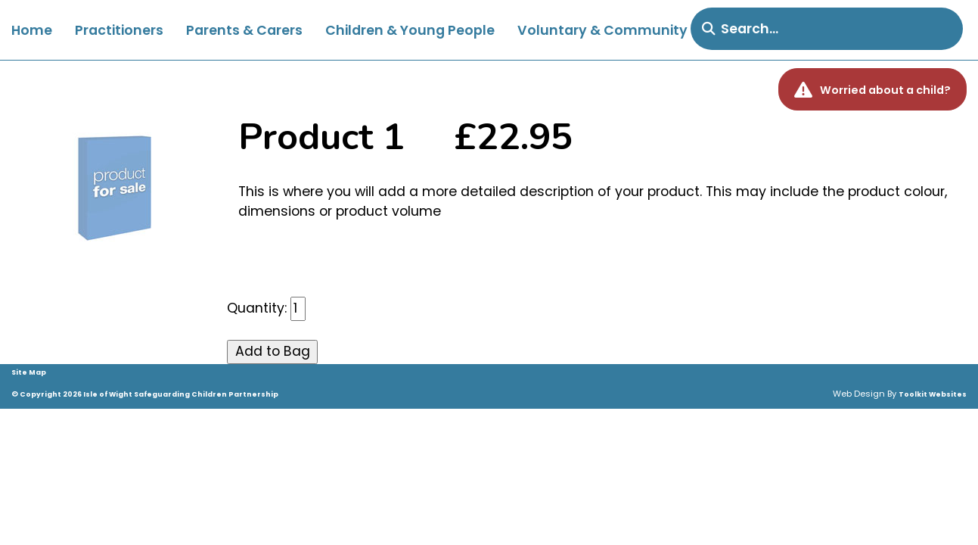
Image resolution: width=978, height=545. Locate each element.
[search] (827, 29)
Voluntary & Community (602, 30)
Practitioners (119, 30)
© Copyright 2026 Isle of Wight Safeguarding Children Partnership (144, 394)
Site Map (28, 372)
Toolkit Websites (933, 394)
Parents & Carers (244, 30)
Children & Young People (410, 30)
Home (31, 30)
